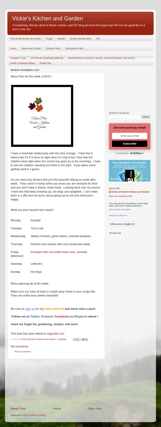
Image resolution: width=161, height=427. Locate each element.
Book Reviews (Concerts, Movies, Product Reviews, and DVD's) (101, 58)
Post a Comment (23, 351)
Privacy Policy (53, 48)
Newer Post (18, 408)
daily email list (55, 308)
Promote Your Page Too (118, 215)
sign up (29, 308)
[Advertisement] (56, 382)
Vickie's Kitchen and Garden (47, 18)
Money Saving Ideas (81, 38)
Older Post (95, 408)
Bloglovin (81, 316)
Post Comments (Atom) (35, 415)
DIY (98, 38)
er (38, 316)
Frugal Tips (45, 63)
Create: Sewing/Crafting (22, 63)
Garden (61, 38)
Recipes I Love (18, 58)
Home (13, 48)
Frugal (49, 38)
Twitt (33, 316)
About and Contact (31, 48)
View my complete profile (120, 196)
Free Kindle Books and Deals (25, 38)
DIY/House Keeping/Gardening (47, 58)
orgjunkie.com (55, 333)
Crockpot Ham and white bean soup (52, 252)
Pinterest (47, 316)
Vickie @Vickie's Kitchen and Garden (130, 192)
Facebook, (62, 316)
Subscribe (129, 143)
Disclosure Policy (74, 48)
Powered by (130, 153)
